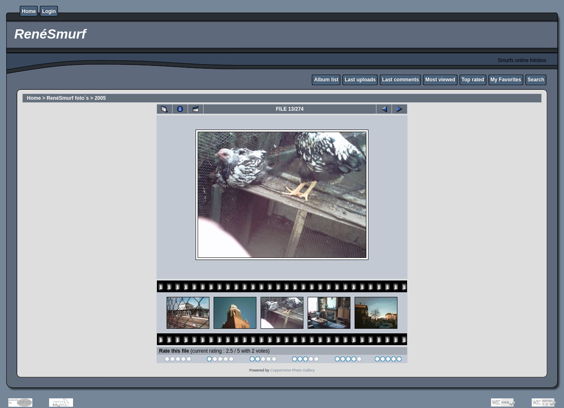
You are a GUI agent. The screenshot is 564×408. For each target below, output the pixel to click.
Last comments (400, 80)
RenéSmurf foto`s (68, 98)
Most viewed (440, 80)
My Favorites (506, 80)
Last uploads (360, 80)
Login (49, 11)
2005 (100, 98)
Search (535, 80)
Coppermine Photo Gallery (292, 370)
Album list (326, 80)
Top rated (473, 80)
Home (29, 11)
